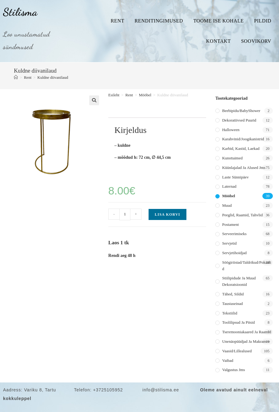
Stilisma (20, 12)
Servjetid (229, 243)
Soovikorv (256, 41)
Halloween (230, 129)
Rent (117, 20)
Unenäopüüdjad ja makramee (246, 341)
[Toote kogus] (124, 214)
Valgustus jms (233, 369)
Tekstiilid (229, 313)
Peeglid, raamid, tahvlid (242, 215)
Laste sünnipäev (235, 177)
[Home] (16, 77)
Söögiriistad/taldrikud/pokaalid (246, 265)
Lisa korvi (167, 214)
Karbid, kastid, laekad (240, 148)
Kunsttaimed (232, 158)
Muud (227, 205)
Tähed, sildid (233, 294)
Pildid (262, 20)
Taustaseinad (232, 303)
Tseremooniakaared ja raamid (246, 332)
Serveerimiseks (234, 233)
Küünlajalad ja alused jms (243, 167)
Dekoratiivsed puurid (239, 120)
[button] (94, 100)
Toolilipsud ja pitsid (238, 322)
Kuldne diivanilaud (53, 77)
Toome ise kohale (218, 20)
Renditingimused (159, 20)
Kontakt (218, 41)
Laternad (229, 186)
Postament (230, 224)
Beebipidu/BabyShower (241, 110)
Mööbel (145, 95)
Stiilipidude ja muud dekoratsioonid (239, 281)
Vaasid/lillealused (237, 351)
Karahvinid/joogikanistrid (243, 139)
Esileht (113, 95)
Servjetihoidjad (234, 252)
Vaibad (227, 360)
